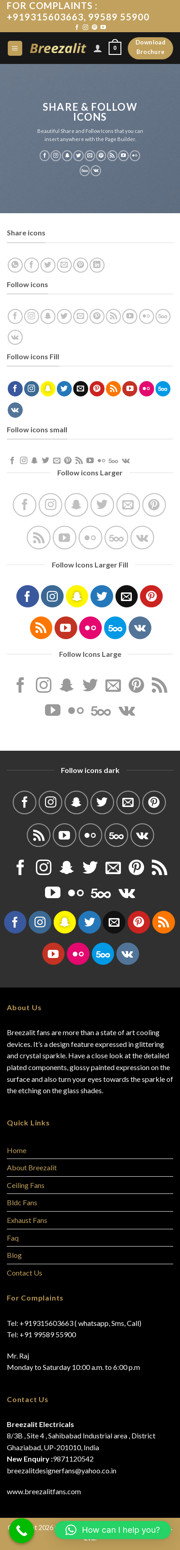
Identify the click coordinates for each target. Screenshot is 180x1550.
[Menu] (15, 48)
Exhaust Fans (27, 1220)
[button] (113, 1530)
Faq (13, 1237)
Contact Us (24, 1272)
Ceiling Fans (26, 1185)
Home (16, 1150)
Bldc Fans (22, 1202)
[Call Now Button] (21, 1530)
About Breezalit (32, 1167)
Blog (14, 1255)
